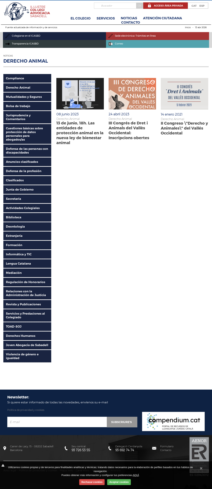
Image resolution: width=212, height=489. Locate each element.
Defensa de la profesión (23, 171)
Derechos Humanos (20, 336)
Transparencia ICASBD (22, 43)
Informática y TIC (19, 254)
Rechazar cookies (91, 482)
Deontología (15, 226)
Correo (115, 43)
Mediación (14, 273)
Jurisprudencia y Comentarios (18, 117)
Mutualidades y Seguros (24, 97)
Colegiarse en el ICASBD (22, 35)
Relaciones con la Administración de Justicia (26, 293)
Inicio (188, 27)
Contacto (130, 22)
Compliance (15, 78)
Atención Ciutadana (162, 18)
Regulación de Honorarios (25, 282)
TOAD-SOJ (13, 326)
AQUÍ (136, 475)
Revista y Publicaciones (23, 304)
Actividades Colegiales (23, 208)
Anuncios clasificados (22, 162)
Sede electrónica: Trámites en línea (132, 35)
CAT (194, 5)
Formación (14, 245)
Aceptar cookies (119, 482)
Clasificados (15, 180)
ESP (202, 5)
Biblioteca (13, 217)
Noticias (129, 18)
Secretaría (13, 199)
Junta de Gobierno (20, 189)
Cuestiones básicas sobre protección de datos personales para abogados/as (24, 133)
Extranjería (14, 236)
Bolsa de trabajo (18, 106)
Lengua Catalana (18, 263)
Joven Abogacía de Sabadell (27, 345)
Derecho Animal (18, 87)
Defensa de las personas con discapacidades (27, 150)
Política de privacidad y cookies (25, 409)
